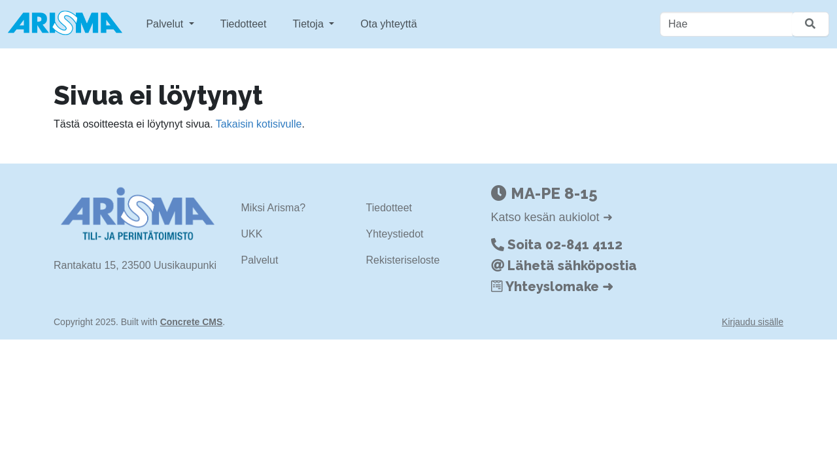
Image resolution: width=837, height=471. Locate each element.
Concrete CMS (191, 322)
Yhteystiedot (395, 233)
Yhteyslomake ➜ (559, 286)
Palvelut (166, 23)
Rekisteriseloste (403, 260)
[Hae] (726, 24)
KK (255, 233)
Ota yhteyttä (388, 23)
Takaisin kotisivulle (259, 124)
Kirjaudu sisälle (752, 322)
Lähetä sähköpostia (572, 265)
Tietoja (309, 23)
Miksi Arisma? (273, 207)
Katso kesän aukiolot (545, 217)
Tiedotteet (243, 23)
